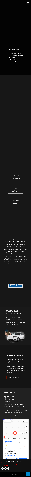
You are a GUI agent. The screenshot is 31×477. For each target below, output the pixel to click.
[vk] (2, 468)
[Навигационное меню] (28, 2)
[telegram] (5, 468)
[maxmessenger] (8, 468)
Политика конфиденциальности (9, 462)
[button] (13, 377)
